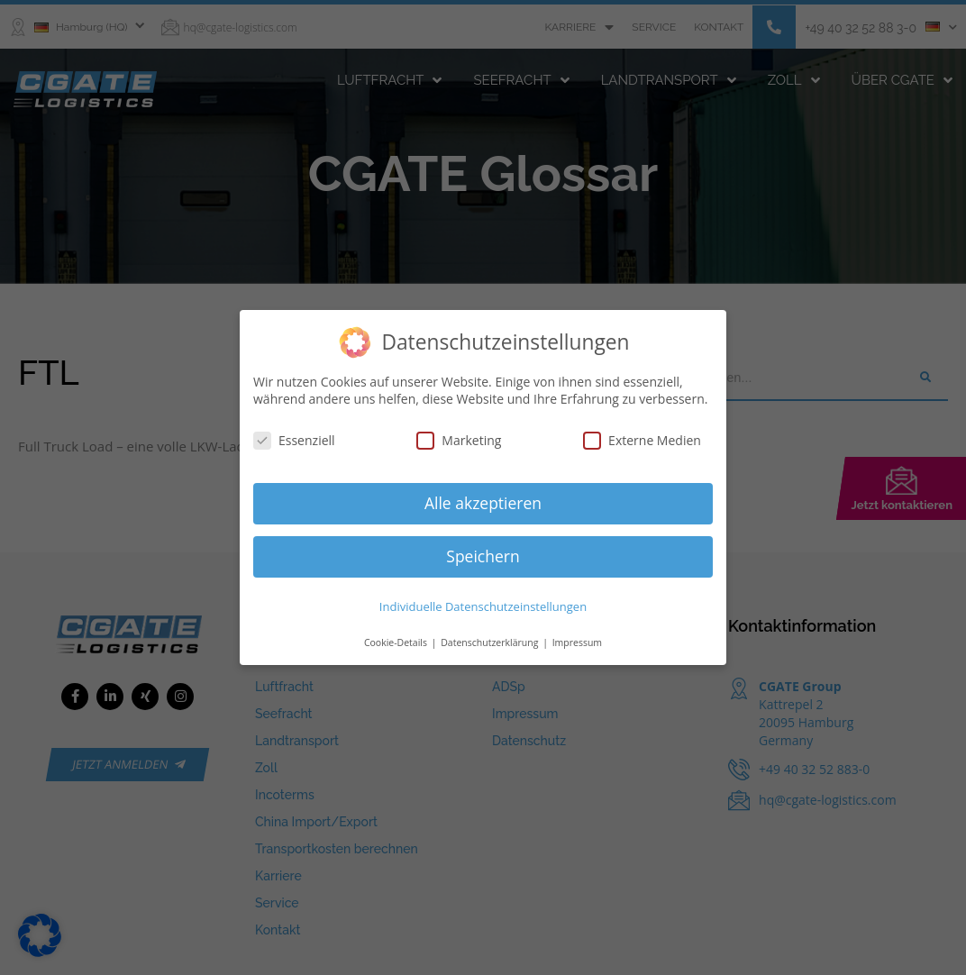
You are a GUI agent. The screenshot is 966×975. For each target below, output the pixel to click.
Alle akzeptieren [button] (483, 503)
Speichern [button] (482, 556)
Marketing (458, 440)
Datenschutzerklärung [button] (491, 642)
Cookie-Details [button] (397, 642)
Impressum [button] (577, 642)
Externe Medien (642, 440)
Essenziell (294, 440)
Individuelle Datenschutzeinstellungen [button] (483, 606)
